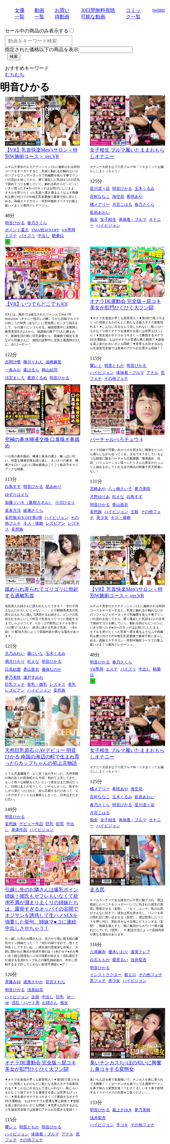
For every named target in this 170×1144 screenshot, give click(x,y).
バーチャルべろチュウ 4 (116, 439)
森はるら (31, 370)
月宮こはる (122, 204)
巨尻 (60, 823)
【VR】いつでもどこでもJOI (36, 304)
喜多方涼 (13, 510)
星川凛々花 (100, 188)
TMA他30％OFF (45, 230)
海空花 (118, 196)
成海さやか (33, 982)
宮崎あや (98, 488)
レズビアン (55, 523)
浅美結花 (35, 989)
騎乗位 (58, 235)
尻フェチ (98, 980)
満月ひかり (15, 661)
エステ (11, 235)
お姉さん (50, 1002)
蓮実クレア (140, 952)
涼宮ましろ (15, 378)
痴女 (94, 219)
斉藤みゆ (13, 982)
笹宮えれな (55, 982)
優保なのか (51, 669)
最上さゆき (122, 1110)
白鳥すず (13, 486)
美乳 (72, 684)
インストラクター (106, 974)
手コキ (122, 1125)
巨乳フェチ (15, 684)
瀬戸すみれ (33, 677)
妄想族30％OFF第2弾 (23, 517)
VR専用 (68, 230)
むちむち (14, 74)
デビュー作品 (31, 823)
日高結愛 (13, 669)
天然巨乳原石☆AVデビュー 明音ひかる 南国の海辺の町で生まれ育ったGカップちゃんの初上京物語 (42, 757)
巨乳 (50, 823)
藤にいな (35, 653)
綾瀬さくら (33, 510)
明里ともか (114, 365)
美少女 (102, 517)
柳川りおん (33, 362)
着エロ (130, 974)
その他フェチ (116, 378)
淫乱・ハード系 (25, 1002)
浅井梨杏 (138, 959)
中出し (44, 235)
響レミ (96, 365)
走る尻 (97, 889)
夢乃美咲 (142, 488)
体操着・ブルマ (132, 219)
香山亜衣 (120, 504)
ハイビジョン (108, 225)
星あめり (53, 486)
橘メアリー (100, 204)
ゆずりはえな (17, 494)
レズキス (57, 684)
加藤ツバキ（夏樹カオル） (29, 502)
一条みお (13, 370)
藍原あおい (100, 212)
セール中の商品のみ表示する (36, 30)
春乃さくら (37, 223)
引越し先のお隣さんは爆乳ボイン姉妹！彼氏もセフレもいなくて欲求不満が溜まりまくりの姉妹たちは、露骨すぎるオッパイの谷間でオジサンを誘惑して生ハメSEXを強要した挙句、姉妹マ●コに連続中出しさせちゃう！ (41, 909)
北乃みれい (15, 653)
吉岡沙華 (13, 362)
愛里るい (120, 959)
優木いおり (118, 952)
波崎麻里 (53, 362)
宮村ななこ (100, 196)
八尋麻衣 (98, 952)
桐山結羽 (49, 370)
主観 (135, 511)
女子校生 (108, 219)
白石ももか (100, 959)
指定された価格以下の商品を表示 (41, 49)
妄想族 (17, 529)
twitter (158, 10)
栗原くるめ (37, 378)
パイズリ (27, 235)
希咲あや (134, 196)
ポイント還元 (17, 230)
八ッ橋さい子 (120, 488)
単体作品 (19, 829)
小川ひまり (65, 502)
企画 (35, 997)
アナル (152, 372)
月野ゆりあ (100, 496)
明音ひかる (15, 223)
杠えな (118, 496)
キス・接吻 (33, 523)
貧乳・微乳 (37, 684)
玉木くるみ (144, 188)
